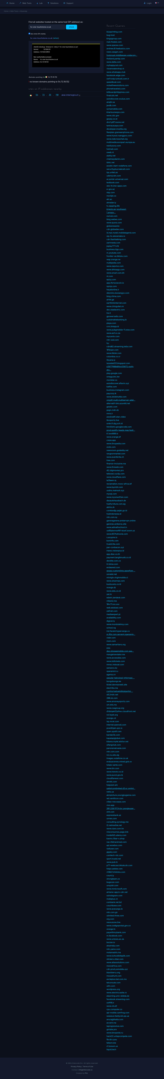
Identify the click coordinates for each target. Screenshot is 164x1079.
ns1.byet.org (112, 715)
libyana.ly (111, 360)
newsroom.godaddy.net (117, 450)
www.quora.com (114, 222)
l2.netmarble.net (114, 825)
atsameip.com (113, 945)
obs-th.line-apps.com (116, 186)
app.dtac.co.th (113, 554)
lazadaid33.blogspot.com (118, 363)
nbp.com (111, 192)
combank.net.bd (114, 902)
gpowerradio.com (115, 316)
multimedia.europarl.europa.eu (121, 142)
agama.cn (111, 674)
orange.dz (111, 587)
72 (43, 95)
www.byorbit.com (115, 487)
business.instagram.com (118, 390)
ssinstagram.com (114, 895)
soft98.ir (110, 1002)
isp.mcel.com (113, 721)
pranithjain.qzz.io (114, 728)
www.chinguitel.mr (115, 306)
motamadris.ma (114, 952)
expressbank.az (114, 815)
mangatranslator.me (116, 654)
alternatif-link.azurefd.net (118, 403)
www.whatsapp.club (116, 72)
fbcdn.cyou (112, 1039)
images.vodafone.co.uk (117, 758)
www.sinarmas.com (116, 581)
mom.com (111, 641)
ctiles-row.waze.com (116, 801)
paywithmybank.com (116, 932)
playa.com (111, 323)
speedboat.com (114, 82)
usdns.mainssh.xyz (115, 490)
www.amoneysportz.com (118, 701)
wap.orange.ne (113, 259)
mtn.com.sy (112, 517)
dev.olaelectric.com (116, 309)
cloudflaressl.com (115, 778)
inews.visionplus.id (115, 550)
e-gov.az (111, 189)
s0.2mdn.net (112, 694)
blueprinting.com (114, 32)
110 (57, 95)
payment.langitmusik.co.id (119, 557)
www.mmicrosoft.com (117, 889)
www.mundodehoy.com (117, 624)
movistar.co (112, 380)
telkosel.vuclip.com (116, 473)
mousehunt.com (114, 976)
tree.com (111, 460)
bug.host (111, 35)
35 (50, 95)
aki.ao (109, 199)
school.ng (111, 627)
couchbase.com (114, 905)
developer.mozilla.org (116, 129)
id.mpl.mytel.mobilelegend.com (121, 232)
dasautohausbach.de (116, 500)
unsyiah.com (112, 885)
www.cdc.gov (113, 115)
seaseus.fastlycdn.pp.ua (118, 1016)
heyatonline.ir (113, 289)
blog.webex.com (114, 219)
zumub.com (112, 216)
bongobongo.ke (114, 681)
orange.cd (111, 718)
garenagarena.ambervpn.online (121, 520)
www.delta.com (114, 62)
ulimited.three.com (115, 915)
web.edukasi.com (115, 607)
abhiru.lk (110, 507)
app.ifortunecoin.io (115, 283)
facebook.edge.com (116, 75)
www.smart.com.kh (115, 273)
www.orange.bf (114, 437)
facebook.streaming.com (118, 999)
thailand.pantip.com (116, 58)
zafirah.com (112, 611)
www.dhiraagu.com (115, 269)
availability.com (114, 617)
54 (37, 95)
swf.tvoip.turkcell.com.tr (118, 78)
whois (56, 38)
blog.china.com (114, 296)
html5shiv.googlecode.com (119, 427)
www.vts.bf (112, 1006)
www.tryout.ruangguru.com (119, 135)
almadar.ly (111, 202)
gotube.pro (112, 1029)
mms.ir (110, 413)
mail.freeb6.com (114, 42)
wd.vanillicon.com (115, 798)
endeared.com (113, 567)
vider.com (111, 637)
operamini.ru (112, 671)
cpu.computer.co (114, 1009)
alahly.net (111, 155)
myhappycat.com (114, 65)
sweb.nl (110, 152)
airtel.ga (110, 299)
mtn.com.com (113, 751)
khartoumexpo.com (115, 112)
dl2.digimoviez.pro (115, 470)
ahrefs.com (112, 781)
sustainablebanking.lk (117, 319)
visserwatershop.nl (115, 68)
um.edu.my (112, 704)
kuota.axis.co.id (114, 584)
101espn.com (113, 350)
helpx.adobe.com (115, 868)
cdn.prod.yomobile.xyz (117, 969)
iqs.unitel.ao (112, 172)
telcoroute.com (113, 982)
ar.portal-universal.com (117, 179)
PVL (86, 1073)
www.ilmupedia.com (116, 443)
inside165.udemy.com (116, 835)
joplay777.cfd (113, 246)
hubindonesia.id (114, 514)
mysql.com (112, 494)
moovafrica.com (114, 966)
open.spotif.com (114, 731)
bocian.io (111, 942)
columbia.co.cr (113, 356)
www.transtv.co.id (115, 771)
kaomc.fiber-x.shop (116, 838)
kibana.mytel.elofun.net (117, 741)
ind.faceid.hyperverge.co (118, 631)
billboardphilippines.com (118, 92)
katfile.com (112, 386)
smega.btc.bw (113, 376)
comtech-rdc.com (115, 855)
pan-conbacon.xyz (115, 547)
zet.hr (109, 594)
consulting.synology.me (117, 822)
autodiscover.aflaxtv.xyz (118, 383)
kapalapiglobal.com (116, 738)
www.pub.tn (112, 862)
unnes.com (112, 818)
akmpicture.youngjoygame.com (121, 795)
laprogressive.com (115, 1026)
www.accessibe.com (116, 658)
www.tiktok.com (114, 353)
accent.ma (111, 1022)
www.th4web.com (115, 467)
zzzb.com (111, 447)
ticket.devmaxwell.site (117, 684)
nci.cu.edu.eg (113, 755)
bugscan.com (113, 882)
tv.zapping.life (113, 206)
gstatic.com (112, 406)
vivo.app (110, 805)
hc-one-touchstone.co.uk (41, 38)
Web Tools (25, 3)
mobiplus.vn (112, 899)
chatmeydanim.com (116, 159)
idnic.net (110, 162)
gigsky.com (112, 852)
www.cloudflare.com (116, 477)
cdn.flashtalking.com (116, 239)
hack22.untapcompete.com (119, 1036)
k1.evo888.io (112, 433)
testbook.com (113, 182)
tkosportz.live (113, 420)
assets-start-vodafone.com (119, 166)
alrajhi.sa (111, 102)
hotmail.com (112, 149)
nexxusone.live (113, 922)
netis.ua (110, 792)
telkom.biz (111, 1043)
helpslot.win (112, 785)
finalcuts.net (112, 95)
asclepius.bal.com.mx (117, 979)
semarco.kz (112, 668)
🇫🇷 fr (157, 3)
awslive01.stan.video (116, 417)
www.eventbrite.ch (115, 457)
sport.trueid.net (114, 858)
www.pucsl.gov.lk (115, 775)
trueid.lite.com (113, 544)
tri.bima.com (112, 564)
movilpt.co (111, 196)
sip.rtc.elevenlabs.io (116, 236)
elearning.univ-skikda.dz (118, 996)
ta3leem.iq (111, 480)
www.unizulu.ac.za (115, 939)
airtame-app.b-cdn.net (117, 892)
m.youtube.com (114, 253)
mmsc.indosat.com (115, 664)
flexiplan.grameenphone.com (120, 132)
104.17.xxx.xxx (113, 604)
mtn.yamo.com (113, 949)
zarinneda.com (113, 242)
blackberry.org (113, 972)
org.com (110, 919)
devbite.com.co (114, 561)
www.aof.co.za (113, 333)
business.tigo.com (115, 249)
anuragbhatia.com (115, 1019)
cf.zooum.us (112, 1046)
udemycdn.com (114, 175)
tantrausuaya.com (115, 125)
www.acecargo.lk (115, 909)
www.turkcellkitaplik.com (118, 956)
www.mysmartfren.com (117, 497)
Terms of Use (88, 1066)
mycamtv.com (113, 336)
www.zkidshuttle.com (116, 396)
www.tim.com (113, 768)
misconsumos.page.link (117, 832)
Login (148, 3)
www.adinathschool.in (117, 527)
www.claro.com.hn (115, 828)
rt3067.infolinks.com (116, 872)
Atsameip (23, 11)
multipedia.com (114, 263)
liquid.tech (111, 1049)
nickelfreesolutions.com (118, 85)
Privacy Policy (76, 1066)
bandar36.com (113, 735)
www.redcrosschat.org (117, 139)
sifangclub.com (114, 745)
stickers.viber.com (115, 959)
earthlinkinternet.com (116, 303)
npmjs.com (112, 286)
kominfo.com (113, 540)
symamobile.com (114, 109)
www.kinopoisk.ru (115, 1032)
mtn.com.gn (112, 912)
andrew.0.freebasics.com (118, 48)
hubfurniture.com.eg (116, 504)
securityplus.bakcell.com (118, 169)
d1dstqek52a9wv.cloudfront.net (121, 711)
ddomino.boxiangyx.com (118, 293)
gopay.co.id (112, 119)
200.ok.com (112, 698)
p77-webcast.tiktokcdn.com (119, 865)
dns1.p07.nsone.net (115, 122)
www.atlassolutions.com (118, 962)
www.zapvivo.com (115, 266)
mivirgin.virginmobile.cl (117, 577)
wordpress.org (113, 989)
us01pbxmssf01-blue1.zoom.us (121, 530)
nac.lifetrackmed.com (117, 842)
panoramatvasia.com (116, 748)
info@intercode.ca (85, 1070)
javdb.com (111, 105)
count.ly (110, 875)
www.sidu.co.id (114, 591)
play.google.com (114, 373)
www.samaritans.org (116, 644)
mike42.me (112, 601)
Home (10, 3)
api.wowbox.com (114, 845)
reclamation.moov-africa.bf (119, 484)
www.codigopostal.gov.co (119, 925)
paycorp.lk (111, 393)
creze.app (111, 440)
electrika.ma (112, 688)
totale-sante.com (114, 765)
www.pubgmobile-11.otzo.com (120, 330)
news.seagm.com (115, 52)
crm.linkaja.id (113, 326)
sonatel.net (112, 574)
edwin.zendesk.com (116, 597)
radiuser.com (113, 848)
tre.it (109, 313)
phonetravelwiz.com (116, 88)
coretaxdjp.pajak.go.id (117, 510)
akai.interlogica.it (70, 95)
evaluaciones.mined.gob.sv (119, 761)
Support (68, 3)
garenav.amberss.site (116, 524)
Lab (39, 3)
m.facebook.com (114, 935)
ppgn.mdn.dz (113, 410)
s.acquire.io (112, 537)
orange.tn (111, 929)
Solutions (52, 3)
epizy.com (111, 279)
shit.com (110, 812)
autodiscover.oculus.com (118, 99)
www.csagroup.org (115, 708)
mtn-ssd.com (113, 340)
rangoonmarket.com (116, 453)
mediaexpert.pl (113, 614)
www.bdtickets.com (116, 661)
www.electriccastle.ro (117, 992)
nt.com (110, 276)
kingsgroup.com (114, 38)
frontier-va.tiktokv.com (117, 256)
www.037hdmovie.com (117, 534)
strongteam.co (113, 879)
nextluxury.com (114, 145)
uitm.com (111, 986)
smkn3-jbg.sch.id (115, 423)
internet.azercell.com (116, 725)
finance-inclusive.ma (116, 463)
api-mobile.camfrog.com (118, 1012)
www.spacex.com (115, 45)
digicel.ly (111, 621)
